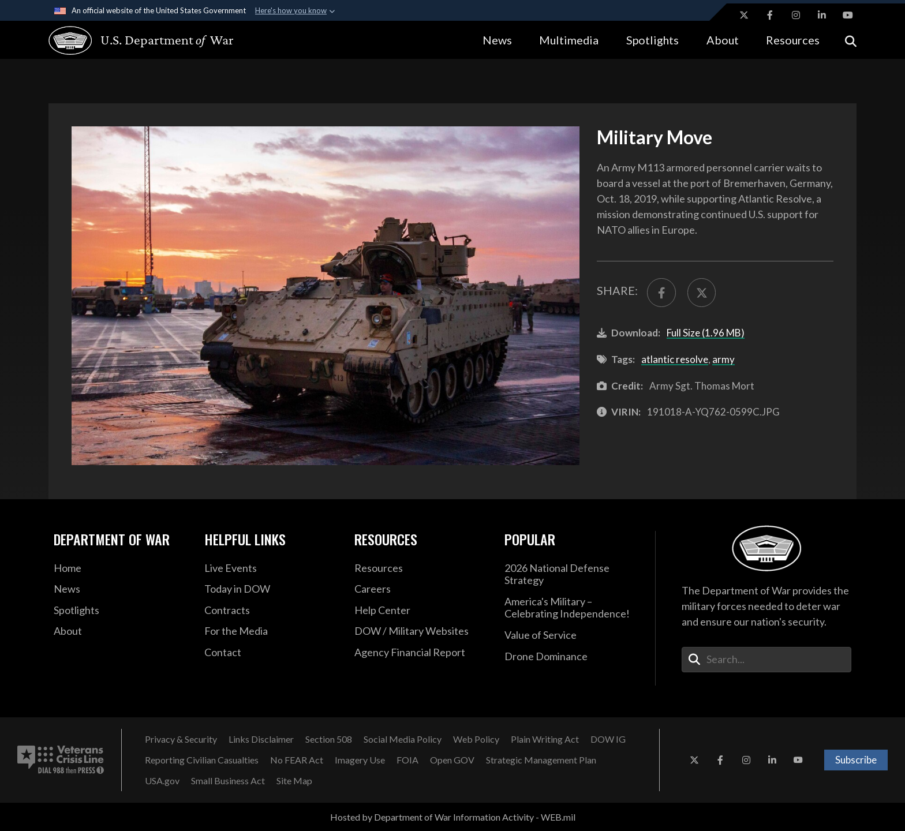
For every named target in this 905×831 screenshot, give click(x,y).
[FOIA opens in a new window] (407, 760)
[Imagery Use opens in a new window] (360, 760)
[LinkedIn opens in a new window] (822, 15)
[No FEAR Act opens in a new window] (296, 760)
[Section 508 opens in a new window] (329, 739)
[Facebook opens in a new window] (770, 15)
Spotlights (652, 40)
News (497, 40)
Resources (793, 40)
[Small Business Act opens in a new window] (228, 780)
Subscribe (856, 760)
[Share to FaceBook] (661, 292)
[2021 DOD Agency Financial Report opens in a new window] (420, 652)
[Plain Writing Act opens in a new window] (545, 739)
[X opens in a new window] (744, 15)
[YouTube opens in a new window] (848, 15)
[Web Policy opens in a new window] (476, 739)
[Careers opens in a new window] (420, 589)
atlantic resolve (674, 359)
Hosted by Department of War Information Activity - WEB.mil (452, 816)
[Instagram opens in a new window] (796, 15)
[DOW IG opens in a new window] (608, 739)
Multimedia (569, 40)
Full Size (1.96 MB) (706, 333)
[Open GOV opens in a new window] (452, 760)
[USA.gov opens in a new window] (162, 780)
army (723, 359)
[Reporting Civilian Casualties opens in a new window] (201, 760)
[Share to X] (701, 292)
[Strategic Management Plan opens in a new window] (541, 760)
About (722, 40)
